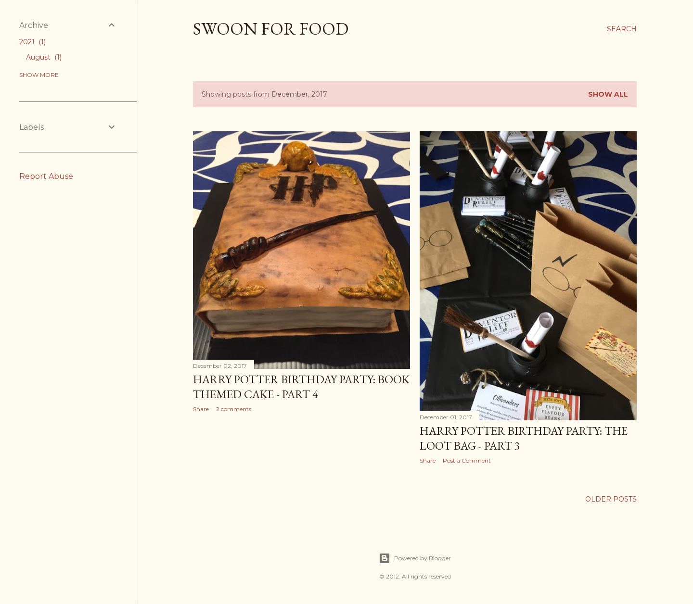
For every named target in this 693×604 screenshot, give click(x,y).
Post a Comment (467, 460)
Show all (608, 94)
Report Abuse (46, 176)
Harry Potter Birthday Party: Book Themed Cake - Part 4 (301, 387)
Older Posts (611, 499)
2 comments (233, 409)
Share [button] (201, 409)
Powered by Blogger (415, 558)
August (44, 57)
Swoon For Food (270, 28)
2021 (32, 42)
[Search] (622, 28)
